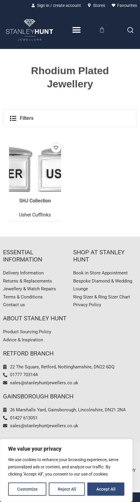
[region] (66, 470)
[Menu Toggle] (76, 30)
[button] (70, 118)
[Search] (130, 30)
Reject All (67, 489)
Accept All (106, 489)
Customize (27, 489)
